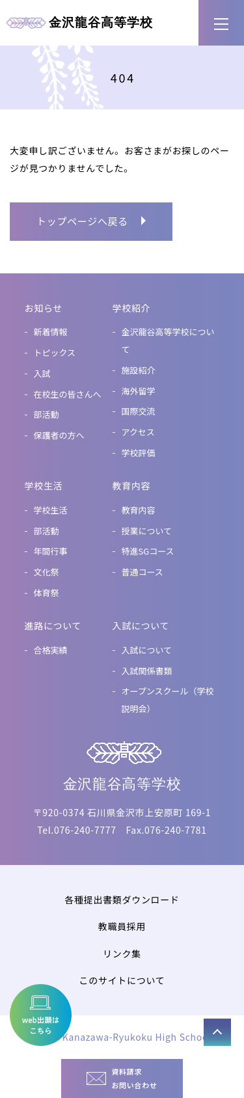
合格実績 (51, 650)
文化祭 (46, 572)
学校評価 (139, 452)
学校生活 (51, 510)
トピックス (55, 352)
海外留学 (139, 391)
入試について (147, 650)
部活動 (46, 414)
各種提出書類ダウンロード (121, 899)
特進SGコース (148, 551)
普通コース (142, 572)
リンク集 (122, 953)
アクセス (138, 432)
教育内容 (139, 510)
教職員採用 (122, 926)
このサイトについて (122, 980)
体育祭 (46, 592)
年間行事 (51, 551)
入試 (42, 373)
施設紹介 (139, 370)
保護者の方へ (59, 435)
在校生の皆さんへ (68, 394)
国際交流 (139, 411)
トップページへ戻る (82, 221)
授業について (147, 531)
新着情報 (51, 331)
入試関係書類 (147, 671)
